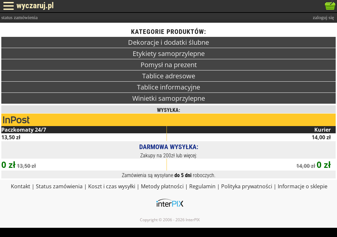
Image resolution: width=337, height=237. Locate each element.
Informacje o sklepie (302, 186)
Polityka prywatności (246, 186)
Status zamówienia (59, 186)
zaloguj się (323, 17)
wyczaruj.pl (35, 5)
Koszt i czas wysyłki (111, 186)
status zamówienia (19, 17)
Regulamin (202, 186)
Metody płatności (162, 186)
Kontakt (20, 186)
